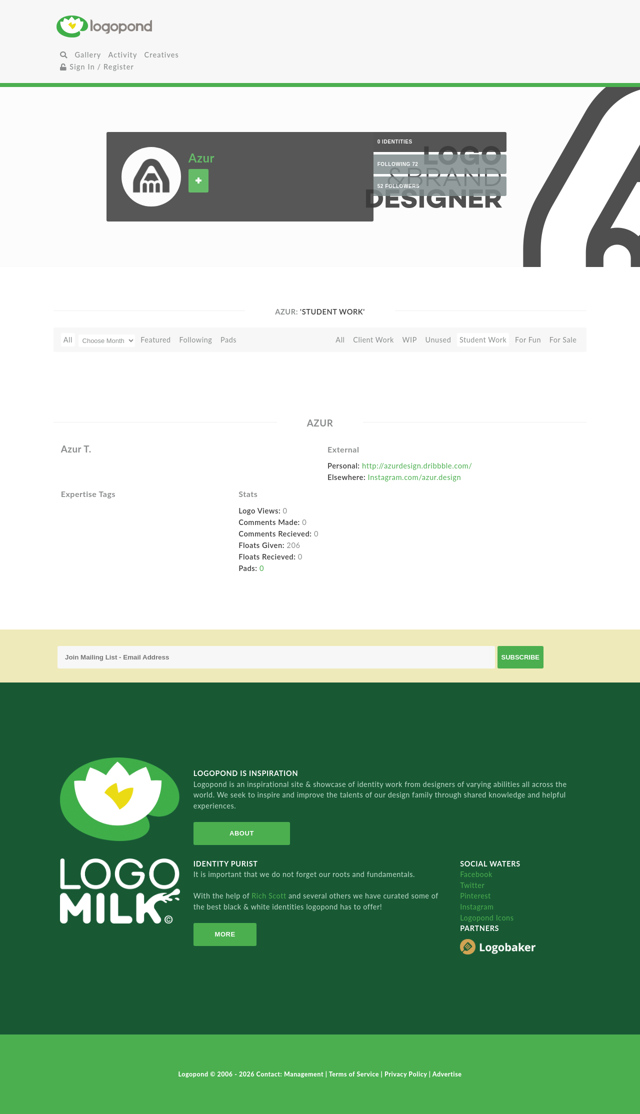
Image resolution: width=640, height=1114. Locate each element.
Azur (201, 157)
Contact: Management (291, 1074)
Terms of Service (355, 1074)
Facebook (476, 874)
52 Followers (399, 186)
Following (195, 340)
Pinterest (475, 896)
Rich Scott (270, 896)
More (225, 934)
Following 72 (398, 164)
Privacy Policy (406, 1074)
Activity (122, 54)
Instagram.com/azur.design (415, 477)
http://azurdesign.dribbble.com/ (417, 465)
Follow (198, 180)
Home (144, 26)
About (242, 833)
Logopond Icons (487, 918)
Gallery (87, 54)
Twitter (472, 885)
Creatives (161, 54)
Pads (228, 340)
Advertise (447, 1074)
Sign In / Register (97, 66)
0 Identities (395, 141)
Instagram (477, 906)
